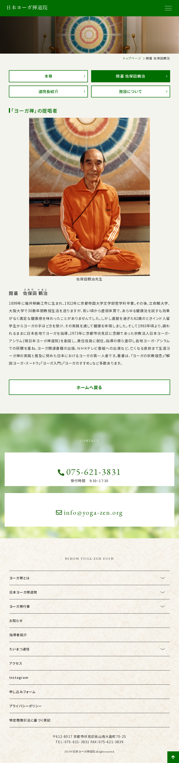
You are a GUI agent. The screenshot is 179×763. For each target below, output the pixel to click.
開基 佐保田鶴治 (130, 76)
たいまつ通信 (19, 649)
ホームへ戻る (89, 387)
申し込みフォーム (22, 691)
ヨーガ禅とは (19, 578)
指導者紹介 (18, 634)
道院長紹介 (48, 91)
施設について (130, 91)
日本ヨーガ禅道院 (23, 592)
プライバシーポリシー (25, 706)
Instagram (18, 677)
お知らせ (16, 620)
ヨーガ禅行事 (19, 606)
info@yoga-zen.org (89, 512)
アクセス (15, 663)
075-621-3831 (89, 471)
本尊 (48, 76)
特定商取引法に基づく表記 (30, 720)
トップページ (132, 58)
